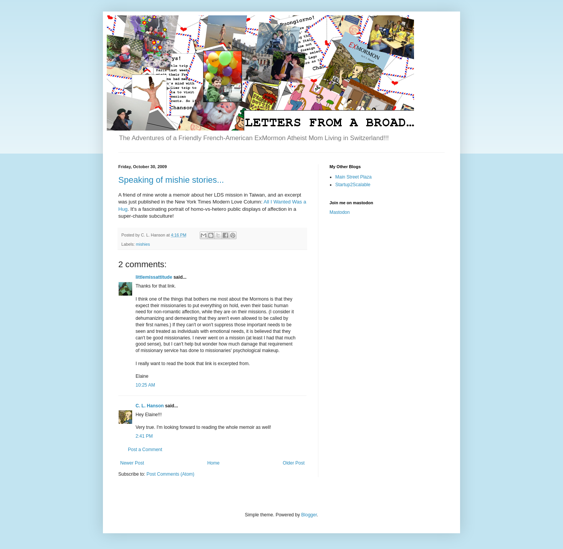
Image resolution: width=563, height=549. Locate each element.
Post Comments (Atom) (170, 474)
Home (213, 463)
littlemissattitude (154, 277)
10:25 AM (145, 385)
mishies (143, 244)
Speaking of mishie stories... (171, 180)
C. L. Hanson (150, 405)
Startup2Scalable (352, 184)
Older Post (294, 463)
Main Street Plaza (353, 177)
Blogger (309, 515)
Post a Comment (145, 449)
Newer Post (132, 463)
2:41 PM (144, 436)
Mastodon (340, 212)
